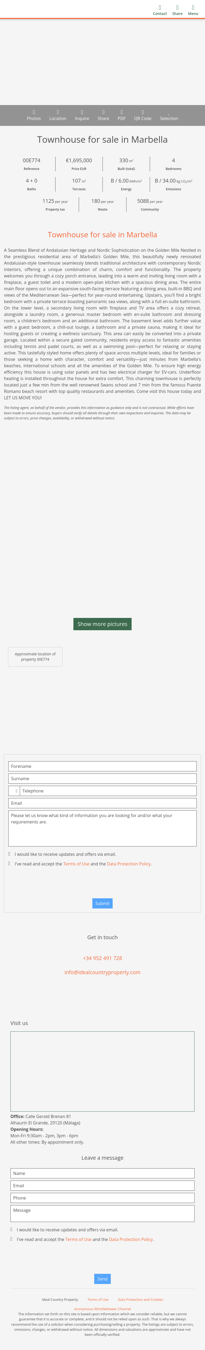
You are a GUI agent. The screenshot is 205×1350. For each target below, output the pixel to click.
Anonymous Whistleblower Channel (102, 1308)
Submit (103, 903)
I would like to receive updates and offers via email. (62, 854)
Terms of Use (76, 864)
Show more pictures (102, 624)
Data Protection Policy (129, 864)
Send (102, 1279)
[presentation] (102, 883)
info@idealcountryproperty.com (103, 972)
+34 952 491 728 (102, 958)
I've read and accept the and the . (80, 864)
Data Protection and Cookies (140, 1299)
